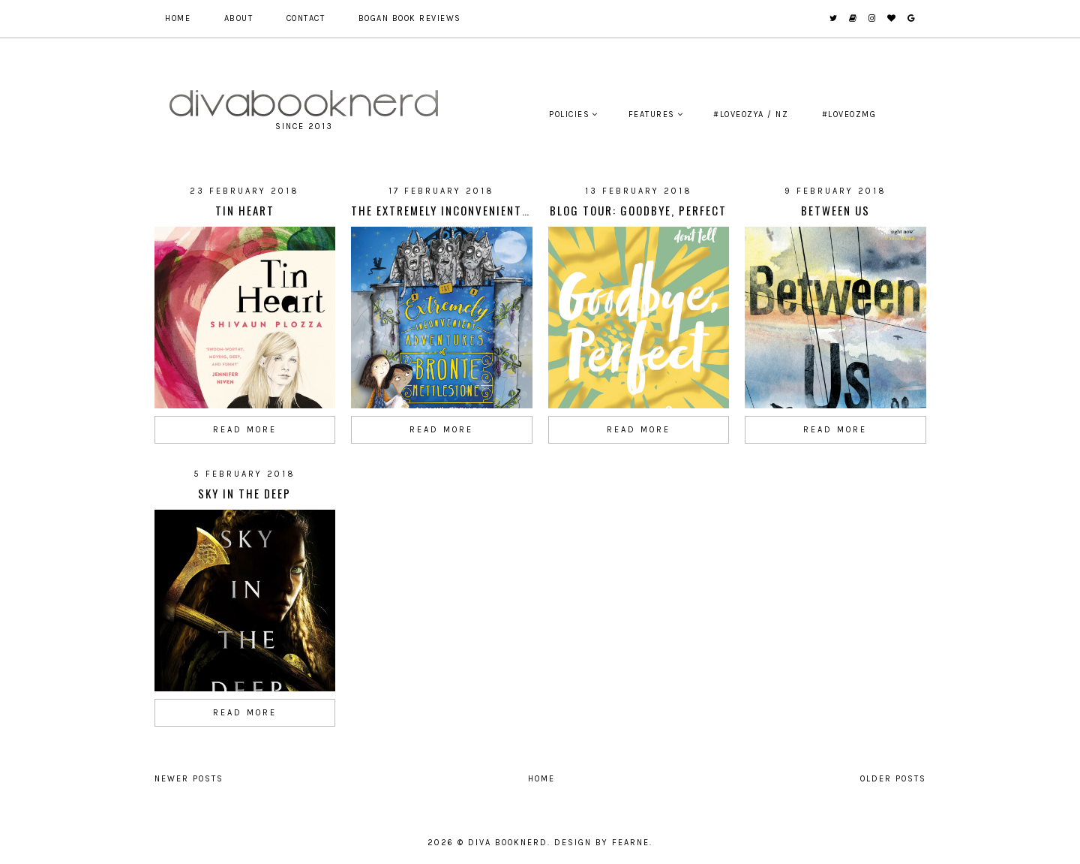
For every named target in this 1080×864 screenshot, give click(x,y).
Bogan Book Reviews (409, 18)
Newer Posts (189, 779)
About (239, 18)
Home (177, 18)
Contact (306, 18)
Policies (569, 114)
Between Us (835, 210)
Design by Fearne (602, 842)
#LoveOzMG (849, 114)
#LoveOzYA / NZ (750, 114)
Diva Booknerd (508, 842)
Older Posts (893, 779)
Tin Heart (244, 210)
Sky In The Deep (244, 493)
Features (651, 114)
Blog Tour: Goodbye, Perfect (638, 210)
